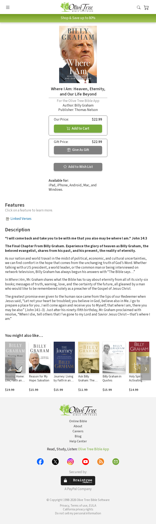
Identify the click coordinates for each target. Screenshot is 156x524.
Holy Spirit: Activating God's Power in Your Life (138, 382)
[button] (138, 8)
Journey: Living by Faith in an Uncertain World (64, 380)
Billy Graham (84, 105)
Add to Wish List (78, 166)
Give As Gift (78, 149)
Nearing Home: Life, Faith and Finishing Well (14, 380)
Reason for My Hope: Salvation (39, 378)
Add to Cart (78, 128)
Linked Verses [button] (20, 218)
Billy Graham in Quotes (112, 378)
